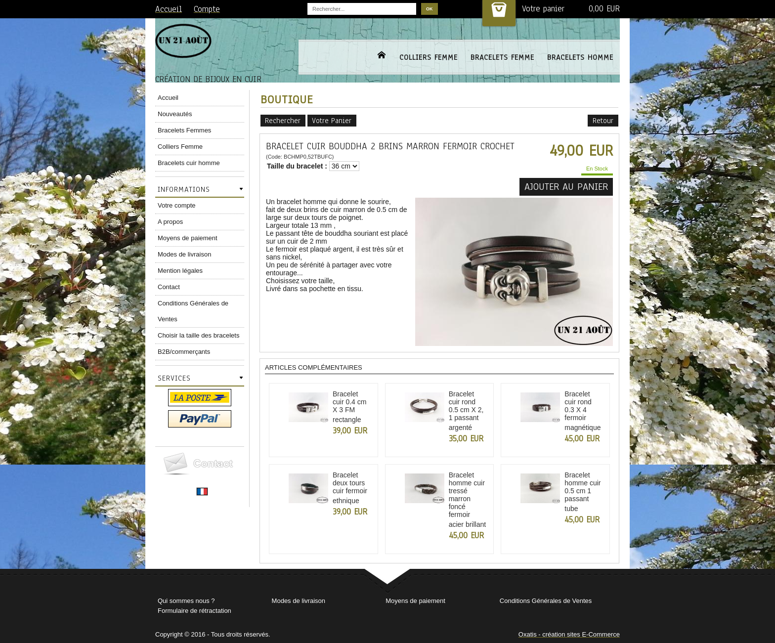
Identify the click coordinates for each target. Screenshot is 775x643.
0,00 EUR (604, 8)
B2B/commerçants (184, 351)
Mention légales (180, 270)
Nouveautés (175, 114)
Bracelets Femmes (184, 130)
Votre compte (177, 205)
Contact (169, 287)
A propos (170, 221)
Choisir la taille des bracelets (198, 335)
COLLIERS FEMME (428, 57)
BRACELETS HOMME (580, 57)
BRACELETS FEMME (502, 57)
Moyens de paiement (187, 238)
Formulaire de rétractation (194, 610)
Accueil (168, 97)
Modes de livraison (184, 254)
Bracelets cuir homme (189, 163)
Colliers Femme (180, 146)
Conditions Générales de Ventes (193, 311)
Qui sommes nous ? (186, 600)
